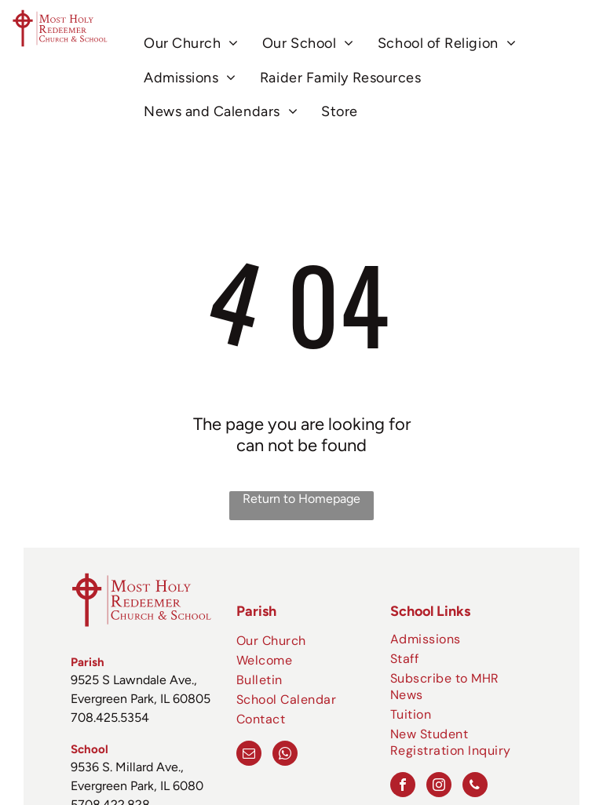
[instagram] (438, 786)
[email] (248, 755)
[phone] (475, 786)
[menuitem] (191, 43)
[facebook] (402, 786)
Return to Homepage (301, 498)
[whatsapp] (285, 755)
